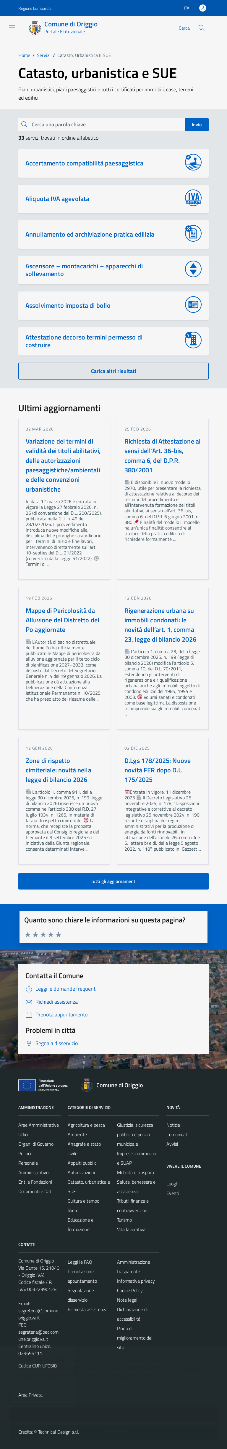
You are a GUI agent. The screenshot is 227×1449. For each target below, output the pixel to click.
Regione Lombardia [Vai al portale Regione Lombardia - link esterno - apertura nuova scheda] (34, 8)
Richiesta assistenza (88, 1309)
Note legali (127, 1299)
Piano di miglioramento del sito (135, 1338)
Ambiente (77, 1134)
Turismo (124, 1219)
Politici (24, 1153)
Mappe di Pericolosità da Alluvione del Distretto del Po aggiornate (62, 620)
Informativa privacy (136, 1280)
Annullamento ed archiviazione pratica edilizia (89, 234)
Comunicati (177, 1134)
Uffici (23, 1134)
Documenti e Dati (35, 1191)
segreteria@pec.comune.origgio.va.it (38, 1335)
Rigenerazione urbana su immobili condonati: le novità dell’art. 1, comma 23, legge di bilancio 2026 (160, 625)
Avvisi (172, 1143)
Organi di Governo (35, 1143)
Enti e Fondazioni (35, 1181)
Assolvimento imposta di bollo (68, 305)
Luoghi (172, 1183)
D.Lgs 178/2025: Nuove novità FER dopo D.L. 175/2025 (157, 770)
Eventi (172, 1193)
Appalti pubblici (82, 1162)
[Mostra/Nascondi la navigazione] (11, 27)
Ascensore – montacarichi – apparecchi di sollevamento (84, 269)
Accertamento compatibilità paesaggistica (84, 163)
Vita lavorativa (131, 1229)
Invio (197, 124)
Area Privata (30, 1394)
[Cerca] (201, 28)
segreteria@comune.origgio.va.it (38, 1314)
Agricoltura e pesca (86, 1124)
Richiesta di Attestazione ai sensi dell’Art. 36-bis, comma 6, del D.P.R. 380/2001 (162, 455)
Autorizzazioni (81, 1172)
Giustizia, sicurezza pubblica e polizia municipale (135, 1134)
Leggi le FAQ (80, 1261)
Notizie (173, 1124)
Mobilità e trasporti (135, 1172)
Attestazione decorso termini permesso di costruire (83, 341)
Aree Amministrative (38, 1124)
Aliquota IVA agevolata (57, 198)
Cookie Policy (130, 1290)
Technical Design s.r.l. (58, 1431)
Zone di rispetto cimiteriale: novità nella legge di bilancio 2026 (58, 770)
